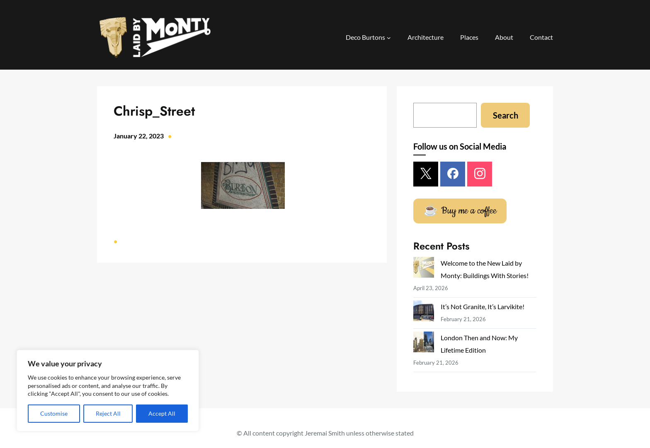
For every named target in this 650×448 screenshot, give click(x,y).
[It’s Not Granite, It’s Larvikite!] (423, 312)
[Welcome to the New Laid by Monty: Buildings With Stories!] (423, 269)
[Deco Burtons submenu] (389, 38)
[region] (108, 390)
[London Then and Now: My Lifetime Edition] (423, 344)
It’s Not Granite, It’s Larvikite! (482, 306)
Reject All (108, 413)
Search (505, 115)
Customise (54, 413)
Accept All (161, 413)
